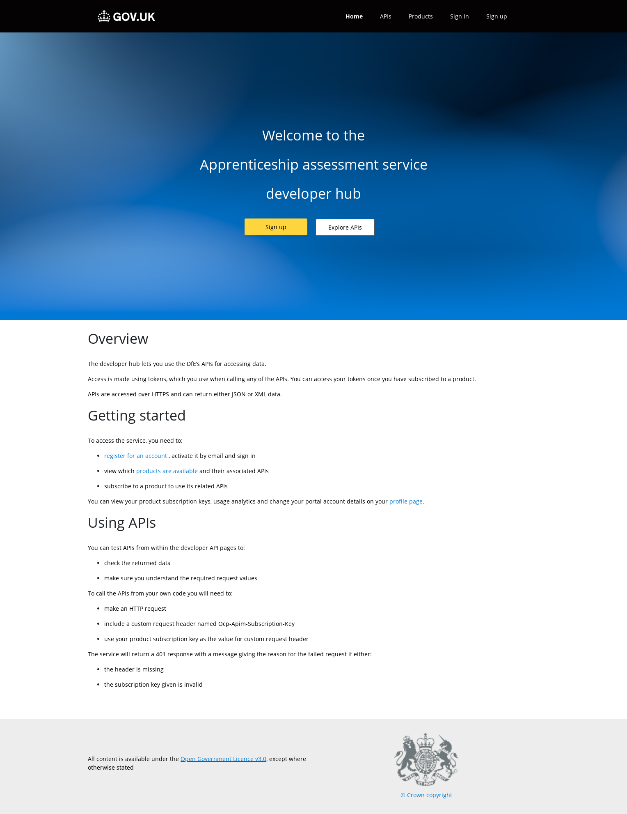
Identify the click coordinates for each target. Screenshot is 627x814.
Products (421, 16)
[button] (276, 226)
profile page (406, 501)
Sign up (496, 16)
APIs (385, 16)
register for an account (135, 456)
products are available (166, 471)
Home (354, 16)
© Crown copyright (426, 795)
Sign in (459, 16)
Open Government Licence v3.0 (223, 759)
